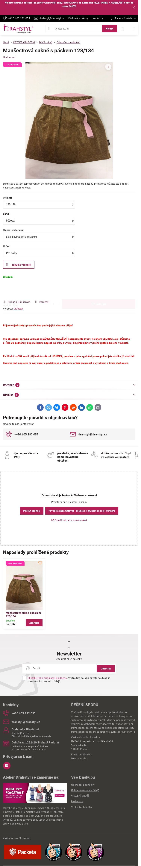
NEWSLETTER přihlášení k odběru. (47, 678)
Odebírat (106, 668)
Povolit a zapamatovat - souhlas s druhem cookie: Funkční (81, 510)
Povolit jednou (31, 510)
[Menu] (133, 28)
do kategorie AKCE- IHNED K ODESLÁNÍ (100, 2)
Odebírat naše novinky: (69, 659)
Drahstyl (18, 308)
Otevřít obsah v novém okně (69, 520)
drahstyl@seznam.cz (22, 733)
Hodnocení (9, 57)
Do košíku (98, 289)
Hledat (109, 28)
